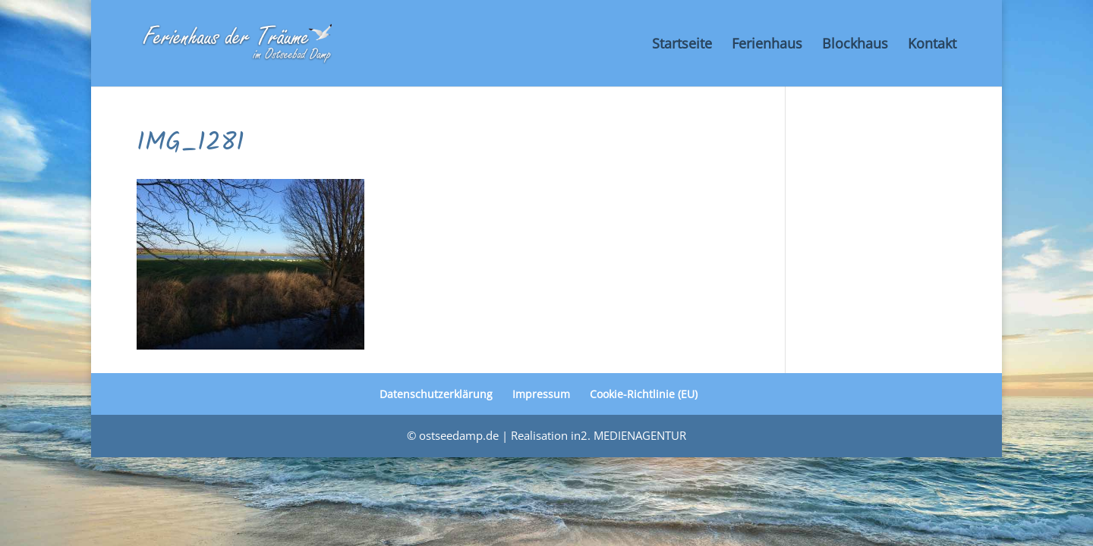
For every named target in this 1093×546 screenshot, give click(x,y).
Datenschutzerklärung (436, 394)
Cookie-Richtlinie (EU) (644, 394)
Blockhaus (855, 45)
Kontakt (932, 45)
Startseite (682, 45)
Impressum (541, 394)
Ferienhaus (767, 45)
